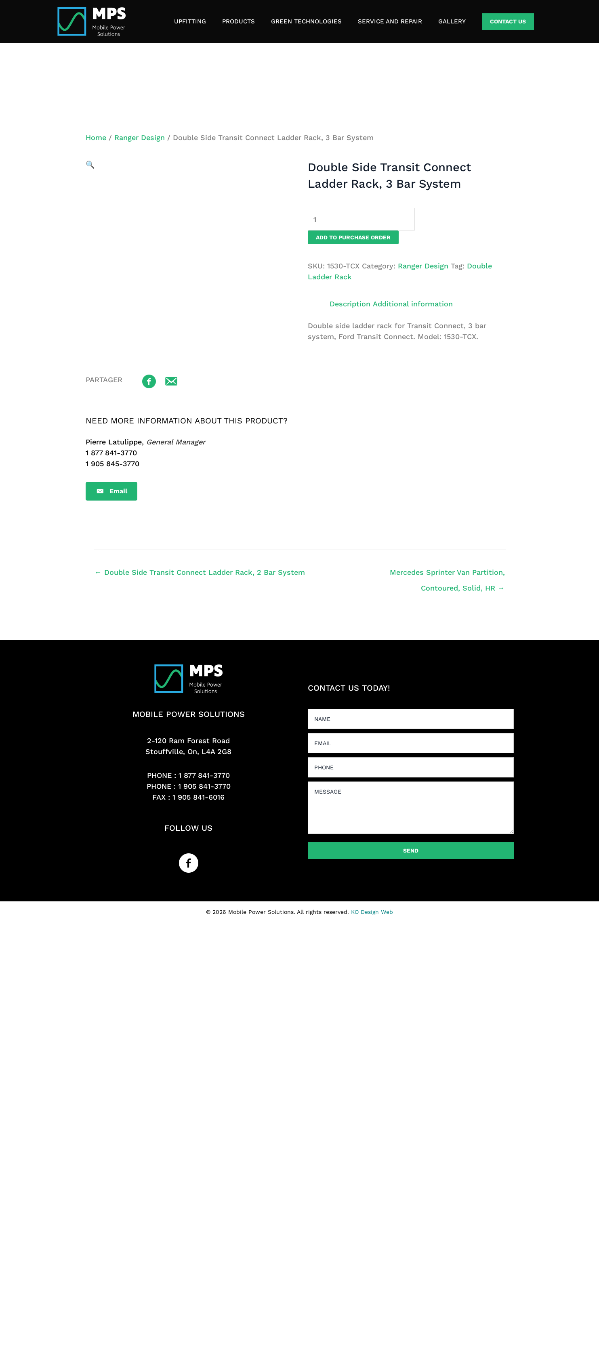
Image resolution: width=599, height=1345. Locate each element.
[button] (508, 21)
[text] (411, 719)
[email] (411, 743)
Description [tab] (350, 304)
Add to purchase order (353, 237)
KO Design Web (372, 912)
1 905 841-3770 (204, 786)
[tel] (411, 767)
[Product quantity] (361, 219)
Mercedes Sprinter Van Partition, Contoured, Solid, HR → (447, 575)
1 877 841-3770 (204, 775)
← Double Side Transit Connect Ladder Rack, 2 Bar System (200, 572)
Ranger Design (139, 137)
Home (96, 137)
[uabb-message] (411, 807)
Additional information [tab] (413, 304)
